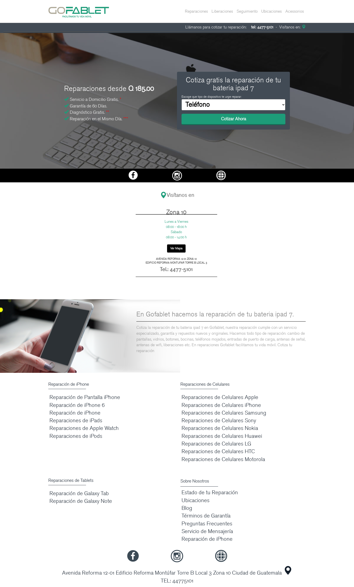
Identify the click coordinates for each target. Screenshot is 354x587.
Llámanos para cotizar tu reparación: (229, 27)
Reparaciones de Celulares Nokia (220, 428)
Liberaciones (222, 11)
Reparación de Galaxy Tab (79, 493)
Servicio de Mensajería (207, 531)
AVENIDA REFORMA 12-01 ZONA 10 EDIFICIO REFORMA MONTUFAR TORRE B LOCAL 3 (176, 260)
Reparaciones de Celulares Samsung (224, 413)
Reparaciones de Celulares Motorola (223, 459)
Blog (187, 508)
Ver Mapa (176, 248)
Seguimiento (247, 11)
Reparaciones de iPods (75, 436)
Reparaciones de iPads (75, 420)
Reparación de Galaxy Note (80, 501)
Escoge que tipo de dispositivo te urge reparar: (212, 97)
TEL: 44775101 (177, 581)
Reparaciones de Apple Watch (84, 428)
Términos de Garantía (206, 516)
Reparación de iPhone (74, 413)
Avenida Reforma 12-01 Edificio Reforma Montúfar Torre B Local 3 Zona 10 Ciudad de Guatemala (172, 573)
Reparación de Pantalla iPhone (84, 397)
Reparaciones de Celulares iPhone (221, 405)
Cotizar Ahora (233, 119)
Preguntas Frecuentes (207, 523)
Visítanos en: (292, 27)
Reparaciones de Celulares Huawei (222, 436)
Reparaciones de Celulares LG (216, 444)
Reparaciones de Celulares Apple (220, 397)
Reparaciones (196, 11)
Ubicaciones (271, 11)
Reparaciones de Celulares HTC (218, 451)
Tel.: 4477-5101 (176, 269)
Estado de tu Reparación (210, 492)
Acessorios (294, 11)
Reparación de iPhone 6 (77, 405)
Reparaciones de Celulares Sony (219, 420)
